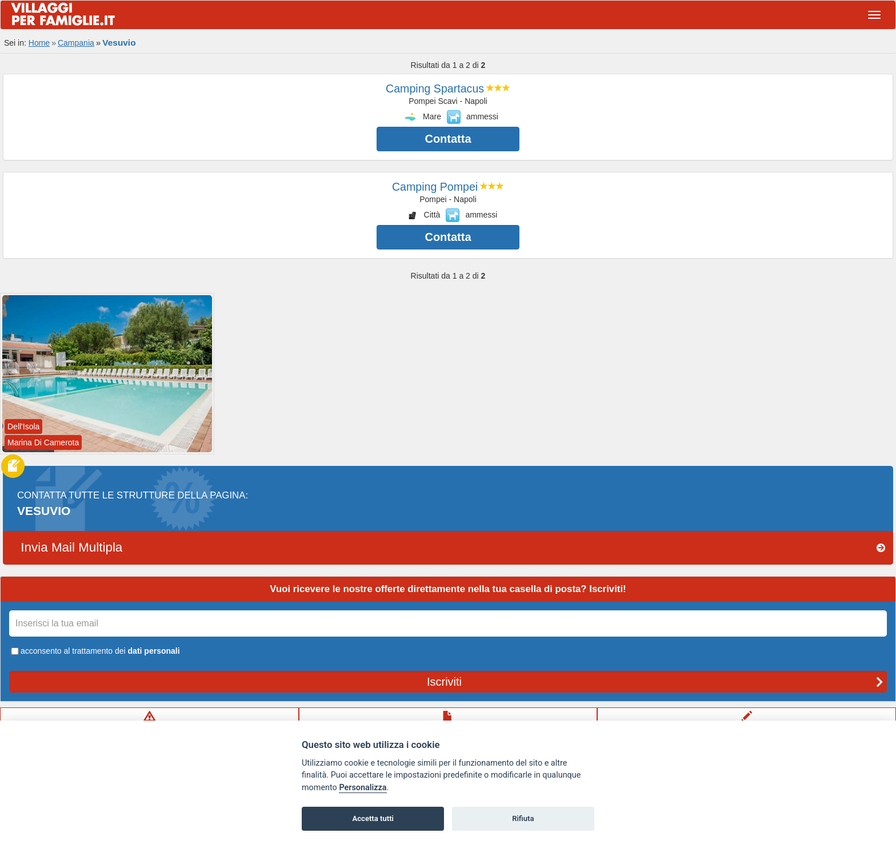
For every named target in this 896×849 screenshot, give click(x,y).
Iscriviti (655, 681)
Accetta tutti (373, 818)
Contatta (448, 138)
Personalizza (362, 787)
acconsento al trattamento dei (94, 650)
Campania (76, 42)
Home (39, 42)
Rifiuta (523, 818)
